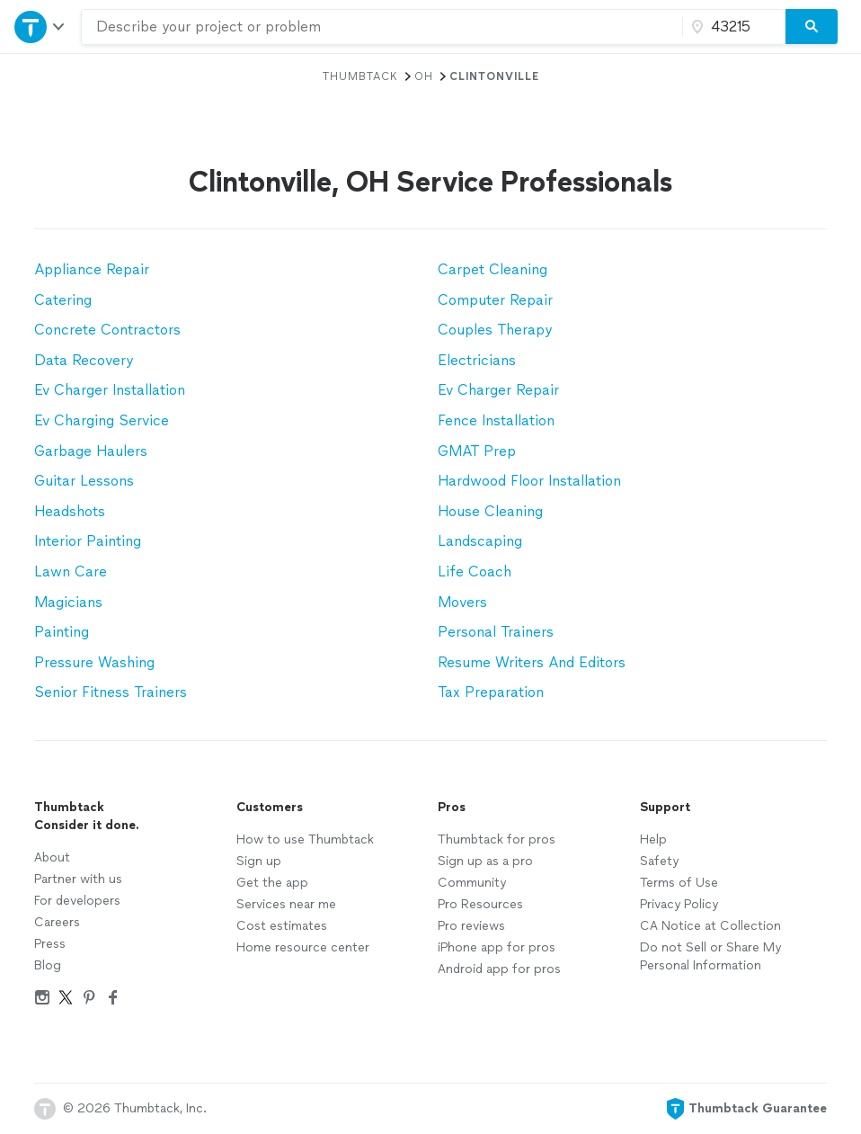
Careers (57, 922)
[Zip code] (731, 27)
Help (653, 839)
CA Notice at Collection (710, 925)
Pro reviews (471, 925)
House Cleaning (490, 511)
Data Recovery (83, 360)
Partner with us (78, 879)
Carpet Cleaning (492, 269)
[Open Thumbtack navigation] (40, 26)
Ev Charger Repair (498, 389)
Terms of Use (679, 882)
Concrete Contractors (107, 329)
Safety (659, 861)
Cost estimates (281, 925)
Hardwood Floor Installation (529, 480)
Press (50, 943)
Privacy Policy (679, 904)
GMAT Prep (477, 451)
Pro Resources (480, 904)
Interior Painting (87, 540)
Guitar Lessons (84, 480)
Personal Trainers (496, 631)
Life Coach (474, 571)
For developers (77, 900)
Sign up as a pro (485, 861)
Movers (462, 602)
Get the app (272, 882)
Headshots (69, 511)
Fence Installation (496, 420)
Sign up (258, 861)
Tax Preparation (491, 692)
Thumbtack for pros (496, 839)
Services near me (286, 904)
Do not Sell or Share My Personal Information (710, 956)
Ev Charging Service (101, 420)
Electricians (477, 360)
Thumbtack (360, 76)
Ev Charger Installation (109, 389)
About (52, 857)
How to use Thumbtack (305, 839)
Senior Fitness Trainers (110, 692)
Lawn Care (70, 571)
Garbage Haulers (90, 451)
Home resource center (302, 947)
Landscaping (480, 540)
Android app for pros (499, 969)
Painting (61, 631)
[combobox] (382, 27)
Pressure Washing (94, 662)
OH (423, 76)
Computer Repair (495, 299)
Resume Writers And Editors (532, 662)
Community (472, 882)
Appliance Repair (91, 269)
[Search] (812, 27)
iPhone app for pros (496, 947)
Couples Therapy (495, 329)
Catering (63, 299)
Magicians (68, 602)
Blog (47, 965)
